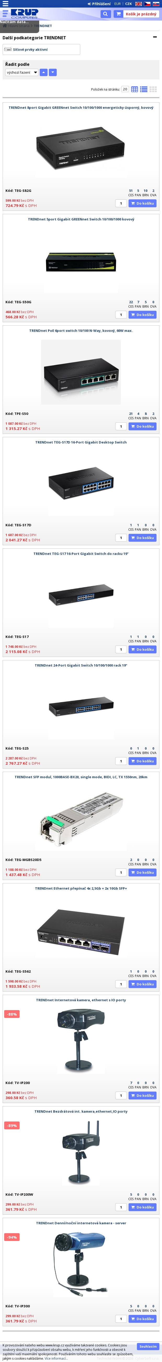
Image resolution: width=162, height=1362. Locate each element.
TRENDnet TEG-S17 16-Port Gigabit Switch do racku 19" (81, 553)
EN (138, 4)
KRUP (26, 14)
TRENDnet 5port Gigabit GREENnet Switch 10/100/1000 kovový (81, 219)
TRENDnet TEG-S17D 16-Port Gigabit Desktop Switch (81, 442)
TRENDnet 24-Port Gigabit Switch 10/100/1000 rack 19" (81, 665)
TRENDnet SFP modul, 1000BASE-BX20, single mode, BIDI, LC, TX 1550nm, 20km (81, 777)
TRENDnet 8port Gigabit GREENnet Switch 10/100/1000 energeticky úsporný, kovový (81, 107)
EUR (117, 3)
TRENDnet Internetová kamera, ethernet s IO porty (81, 1000)
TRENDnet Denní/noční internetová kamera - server (81, 1223)
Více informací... (56, 1358)
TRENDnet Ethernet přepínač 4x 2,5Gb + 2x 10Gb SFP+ (81, 888)
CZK (128, 3)
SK (155, 4)
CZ (146, 4)
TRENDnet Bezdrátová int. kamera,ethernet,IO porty (81, 1111)
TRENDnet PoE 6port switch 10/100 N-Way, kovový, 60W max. (81, 330)
